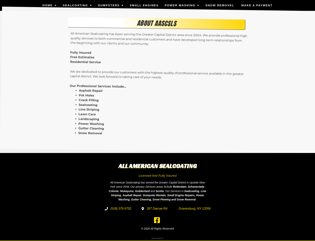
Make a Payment (249, 4)
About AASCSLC (157, 238)
